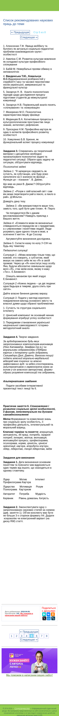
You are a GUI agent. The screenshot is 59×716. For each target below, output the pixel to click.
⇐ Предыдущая (20, 32)
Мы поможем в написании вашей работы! (19, 614)
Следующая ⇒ (29, 37)
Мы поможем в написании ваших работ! (29, 675)
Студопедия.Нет (22, 708)
